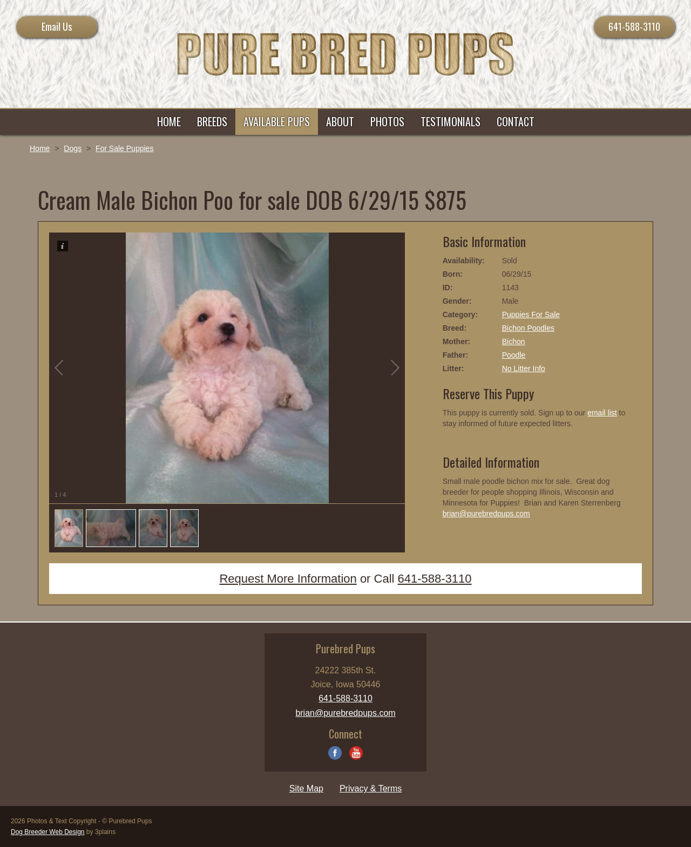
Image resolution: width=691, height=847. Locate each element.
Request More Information (287, 578)
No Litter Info (523, 368)
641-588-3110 (634, 26)
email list (602, 412)
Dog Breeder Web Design (48, 832)
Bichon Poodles (528, 328)
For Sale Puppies (124, 148)
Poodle (514, 355)
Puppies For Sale (531, 314)
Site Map (306, 788)
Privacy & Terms (371, 788)
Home (40, 148)
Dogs (73, 148)
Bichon (513, 341)
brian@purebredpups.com (486, 513)
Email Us (57, 26)
